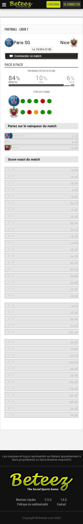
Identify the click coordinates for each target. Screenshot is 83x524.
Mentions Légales (26, 499)
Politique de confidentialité (32, 504)
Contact (61, 504)
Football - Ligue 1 (16, 29)
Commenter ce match (27, 56)
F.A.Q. (64, 499)
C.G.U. (48, 499)
